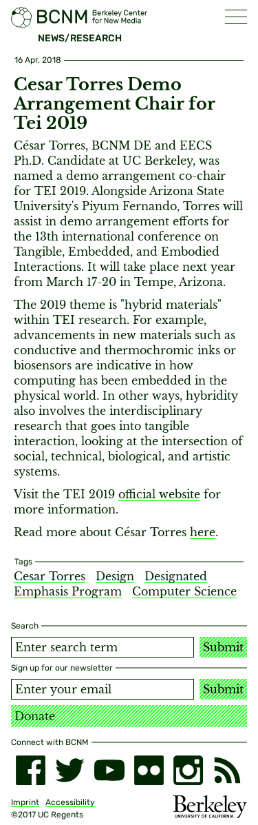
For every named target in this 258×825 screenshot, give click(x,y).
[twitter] (69, 770)
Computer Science (184, 591)
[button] (236, 17)
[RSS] (227, 770)
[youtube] (109, 770)
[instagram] (188, 770)
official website (159, 494)
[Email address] (102, 689)
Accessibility (70, 802)
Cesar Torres (49, 576)
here (202, 532)
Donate (34, 716)
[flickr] (149, 770)
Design (115, 576)
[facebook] (30, 770)
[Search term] (102, 647)
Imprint (25, 802)
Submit (223, 647)
